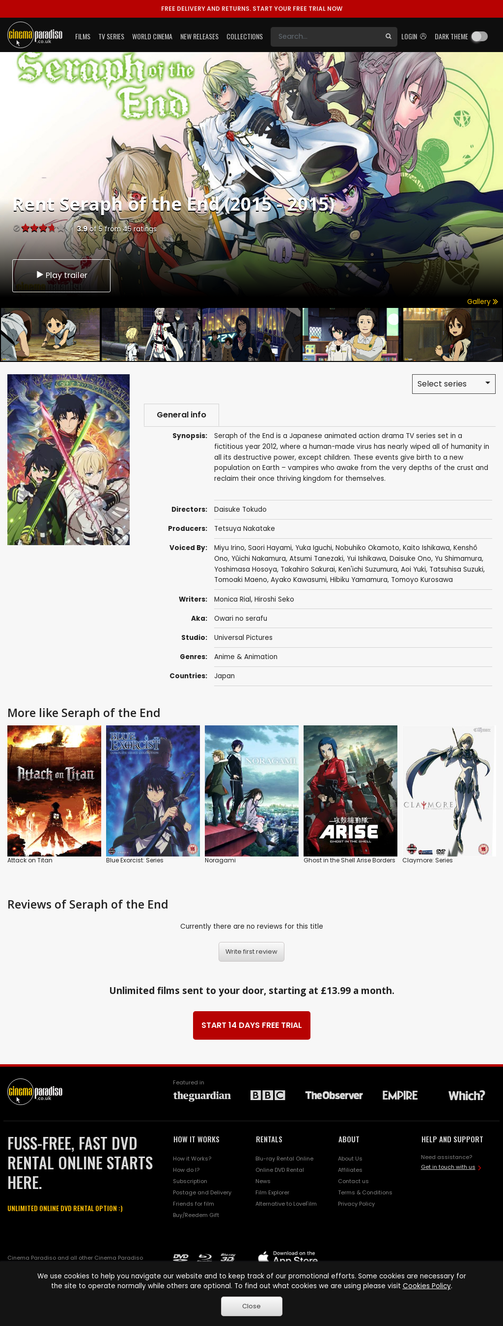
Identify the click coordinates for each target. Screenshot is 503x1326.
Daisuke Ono (410, 558)
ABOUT (349, 1139)
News (263, 1181)
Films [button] (82, 36)
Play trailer (61, 275)
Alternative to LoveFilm (286, 1204)
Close (251, 1306)
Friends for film (193, 1204)
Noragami (220, 860)
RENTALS (269, 1139)
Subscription (190, 1181)
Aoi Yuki (413, 569)
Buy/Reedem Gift (196, 1215)
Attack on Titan (30, 860)
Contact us (353, 1181)
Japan (224, 676)
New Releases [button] (199, 36)
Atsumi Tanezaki (316, 558)
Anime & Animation (246, 657)
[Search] (325, 37)
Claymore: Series (427, 860)
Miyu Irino (229, 547)
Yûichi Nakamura (258, 558)
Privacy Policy (356, 1204)
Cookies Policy (427, 1286)
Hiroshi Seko (274, 599)
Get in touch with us (448, 1167)
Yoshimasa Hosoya (245, 569)
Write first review (251, 951)
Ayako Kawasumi (299, 580)
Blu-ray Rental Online (284, 1158)
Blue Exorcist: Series (135, 860)
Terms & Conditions (365, 1192)
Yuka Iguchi (313, 547)
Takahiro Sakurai (307, 569)
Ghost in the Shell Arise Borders (349, 860)
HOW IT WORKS (196, 1139)
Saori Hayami (270, 547)
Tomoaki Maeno (240, 580)
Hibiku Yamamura (359, 580)
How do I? (186, 1170)
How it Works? (192, 1158)
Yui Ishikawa (366, 558)
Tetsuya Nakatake (244, 528)
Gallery (482, 301)
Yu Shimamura (458, 558)
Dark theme (451, 36)
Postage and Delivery (202, 1192)
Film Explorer (272, 1192)
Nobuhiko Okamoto (367, 547)
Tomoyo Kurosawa (422, 580)
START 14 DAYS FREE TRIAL (251, 1025)
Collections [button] (244, 36)
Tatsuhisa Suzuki (456, 569)
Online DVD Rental (279, 1170)
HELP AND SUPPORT (452, 1139)
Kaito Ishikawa (426, 547)
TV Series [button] (111, 36)
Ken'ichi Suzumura (367, 569)
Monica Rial (232, 599)
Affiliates (350, 1170)
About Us (350, 1158)
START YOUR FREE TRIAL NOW (251, 8)
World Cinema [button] (152, 36)
